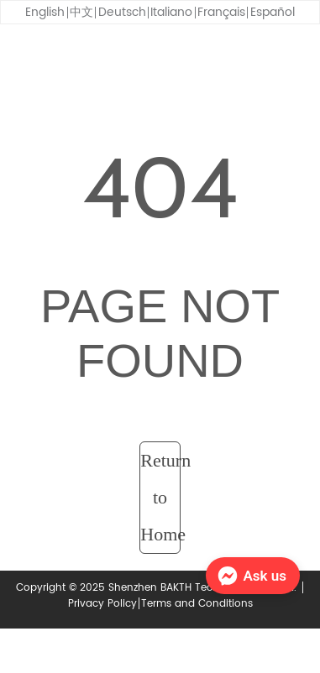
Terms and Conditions (197, 604)
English (45, 12)
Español (272, 12)
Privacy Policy (102, 604)
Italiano (171, 12)
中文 (81, 12)
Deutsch (122, 12)
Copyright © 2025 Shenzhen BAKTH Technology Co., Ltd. (158, 588)
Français (221, 12)
